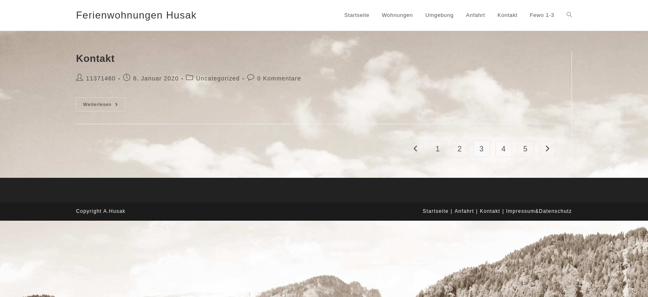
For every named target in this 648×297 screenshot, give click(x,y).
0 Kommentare (279, 78)
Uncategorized (218, 78)
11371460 (101, 78)
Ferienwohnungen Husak (136, 15)
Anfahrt (464, 211)
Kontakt (95, 58)
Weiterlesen (104, 104)
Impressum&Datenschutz (539, 211)
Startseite (436, 211)
